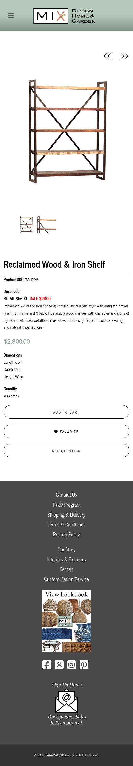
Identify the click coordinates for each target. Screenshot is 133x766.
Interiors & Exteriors (66, 559)
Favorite (66, 431)
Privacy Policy (66, 534)
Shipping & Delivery (66, 514)
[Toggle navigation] (11, 16)
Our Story (66, 549)
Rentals (66, 569)
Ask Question (66, 451)
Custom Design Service (66, 579)
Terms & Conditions (66, 524)
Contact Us (66, 494)
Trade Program (66, 504)
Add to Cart (66, 412)
